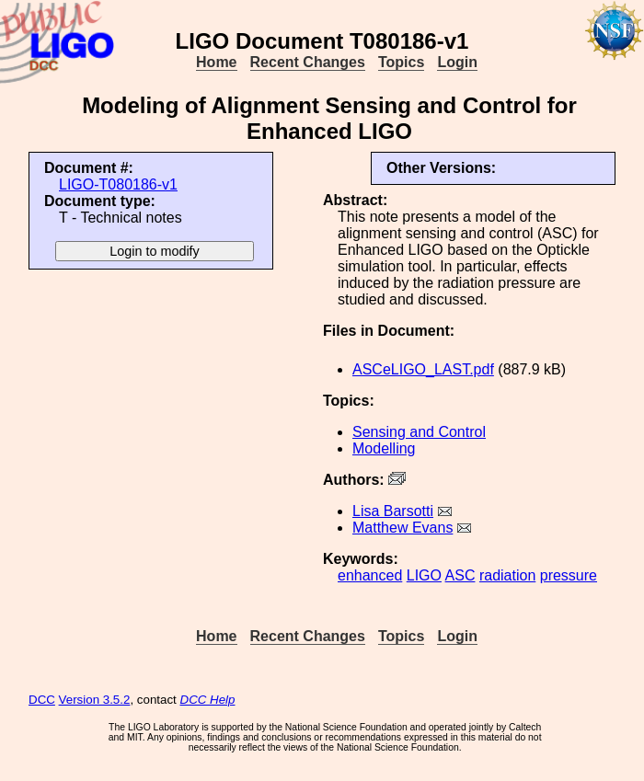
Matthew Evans (402, 527)
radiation (507, 575)
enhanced (370, 575)
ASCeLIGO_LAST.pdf (423, 369)
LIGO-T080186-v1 (118, 184)
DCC (42, 699)
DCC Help (208, 699)
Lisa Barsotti (392, 511)
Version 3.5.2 (95, 699)
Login (457, 62)
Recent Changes (307, 62)
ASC (460, 575)
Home (216, 62)
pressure (568, 575)
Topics (401, 62)
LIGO (424, 575)
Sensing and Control (419, 432)
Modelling (383, 448)
